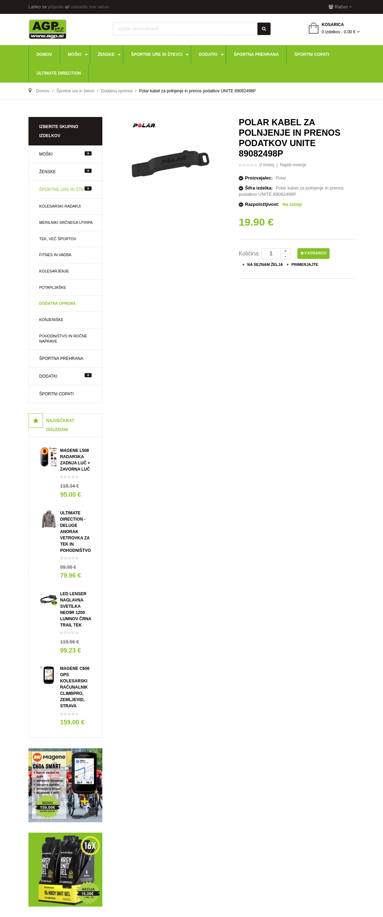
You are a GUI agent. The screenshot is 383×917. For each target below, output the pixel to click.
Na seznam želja (264, 264)
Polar (280, 177)
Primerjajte (304, 264)
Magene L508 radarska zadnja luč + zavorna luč (75, 460)
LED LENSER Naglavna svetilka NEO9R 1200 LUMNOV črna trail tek (75, 609)
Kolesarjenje (54, 271)
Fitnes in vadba (55, 255)
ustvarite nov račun (89, 6)
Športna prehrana (61, 358)
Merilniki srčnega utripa (66, 222)
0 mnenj (266, 164)
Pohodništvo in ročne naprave (63, 339)
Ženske (47, 171)
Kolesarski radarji (60, 206)
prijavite (55, 6)
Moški (46, 154)
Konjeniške (51, 320)
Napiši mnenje (293, 164)
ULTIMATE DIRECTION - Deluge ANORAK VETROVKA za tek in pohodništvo (75, 532)
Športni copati (56, 394)
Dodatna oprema (57, 303)
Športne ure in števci (65, 189)
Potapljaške (52, 287)
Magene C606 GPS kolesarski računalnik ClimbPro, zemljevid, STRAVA (75, 687)
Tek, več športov (57, 239)
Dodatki (48, 376)
